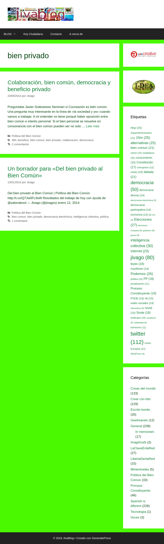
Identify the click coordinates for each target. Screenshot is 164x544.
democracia (86, 140)
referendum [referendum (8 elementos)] (137, 308)
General (136, 426)
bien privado (53, 140)
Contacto (56, 34)
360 (14, 140)
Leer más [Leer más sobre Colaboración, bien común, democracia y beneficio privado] (92, 126)
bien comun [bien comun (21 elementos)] (142, 148)
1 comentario (19, 220)
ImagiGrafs (138, 442)
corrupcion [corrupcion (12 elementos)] (145, 167)
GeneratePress (101, 538)
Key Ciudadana (33, 34)
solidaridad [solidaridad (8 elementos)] (140, 322)
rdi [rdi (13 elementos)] (149, 298)
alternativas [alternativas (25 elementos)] (143, 143)
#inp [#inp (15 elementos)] (136, 127)
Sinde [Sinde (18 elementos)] (143, 312)
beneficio (23, 140)
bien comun (37, 140)
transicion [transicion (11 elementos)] (138, 327)
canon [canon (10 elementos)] (136, 153)
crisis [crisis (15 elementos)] (137, 172)
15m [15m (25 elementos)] (143, 138)
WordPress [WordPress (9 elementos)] (138, 354)
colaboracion (70, 140)
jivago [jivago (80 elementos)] (143, 257)
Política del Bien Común (26, 135)
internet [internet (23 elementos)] (140, 251)
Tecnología (138, 512)
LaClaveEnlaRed (143, 448)
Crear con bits (141, 399)
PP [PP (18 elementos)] (149, 278)
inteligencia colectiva (85, 216)
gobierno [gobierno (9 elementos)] (149, 230)
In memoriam (144, 432)
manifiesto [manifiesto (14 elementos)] (140, 268)
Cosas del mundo (143, 388)
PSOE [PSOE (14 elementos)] (137, 298)
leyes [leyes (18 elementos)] (137, 263)
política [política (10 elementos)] (137, 279)
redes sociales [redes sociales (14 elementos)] (142, 303)
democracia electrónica (58, 216)
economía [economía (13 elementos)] (139, 214)
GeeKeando (139, 420)
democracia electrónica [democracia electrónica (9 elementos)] (143, 200)
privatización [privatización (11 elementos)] (140, 283)
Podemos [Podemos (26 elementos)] (142, 274)
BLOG (12, 34)
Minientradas (140, 469)
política (104, 216)
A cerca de (76, 34)
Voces (135, 517)
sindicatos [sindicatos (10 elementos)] (138, 318)
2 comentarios (20, 144)
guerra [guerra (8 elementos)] (135, 235)
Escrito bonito (140, 409)
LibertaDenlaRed (143, 459)
